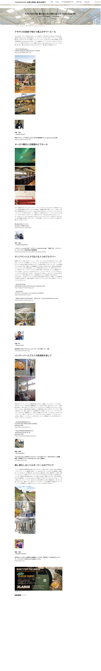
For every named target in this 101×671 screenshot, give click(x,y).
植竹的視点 (70, 116)
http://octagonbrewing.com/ (23, 139)
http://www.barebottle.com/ (23, 294)
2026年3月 (69, 138)
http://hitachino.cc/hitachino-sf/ (24, 300)
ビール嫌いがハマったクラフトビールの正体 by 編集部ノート (80, 73)
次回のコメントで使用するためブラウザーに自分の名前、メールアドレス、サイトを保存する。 (38, 643)
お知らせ (69, 126)
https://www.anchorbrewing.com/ (24, 287)
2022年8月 (69, 148)
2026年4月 (69, 135)
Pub (68, 121)
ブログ (68, 128)
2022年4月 (69, 153)
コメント (17, 606)
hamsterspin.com (20, 560)
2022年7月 (69, 151)
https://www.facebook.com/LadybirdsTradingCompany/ (30, 251)
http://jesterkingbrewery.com (23, 52)
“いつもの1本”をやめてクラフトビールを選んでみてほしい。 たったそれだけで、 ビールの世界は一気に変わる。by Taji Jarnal (80, 64)
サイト (16, 637)
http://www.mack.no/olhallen (23, 227)
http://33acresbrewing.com (22, 427)
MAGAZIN (69, 118)
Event (68, 111)
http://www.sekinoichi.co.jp (22, 350)
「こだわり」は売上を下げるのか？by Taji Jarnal (80, 56)
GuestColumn (24, 595)
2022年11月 (69, 143)
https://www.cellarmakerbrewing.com (25, 436)
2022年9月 (69, 145)
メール (16, 630)
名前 (16, 623)
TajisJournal (69, 123)
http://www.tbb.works (21, 460)
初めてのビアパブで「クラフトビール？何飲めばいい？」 (80, 36)
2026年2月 (69, 140)
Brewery (69, 108)
